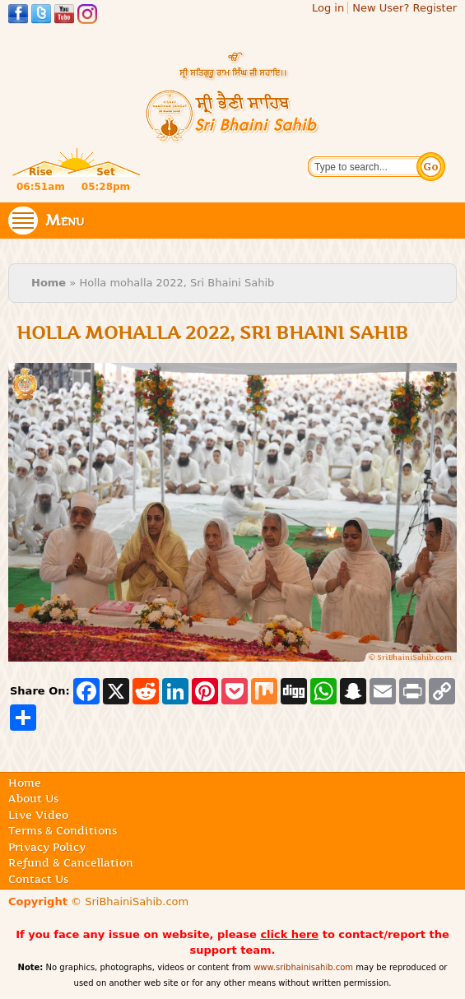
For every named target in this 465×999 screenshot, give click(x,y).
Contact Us (38, 878)
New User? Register (404, 8)
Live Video (38, 814)
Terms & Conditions (62, 830)
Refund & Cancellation (70, 862)
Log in (328, 8)
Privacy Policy (47, 846)
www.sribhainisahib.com (303, 967)
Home (48, 282)
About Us (33, 798)
